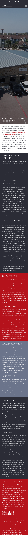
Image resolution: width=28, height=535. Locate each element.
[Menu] (26, 6)
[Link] (6, 6)
